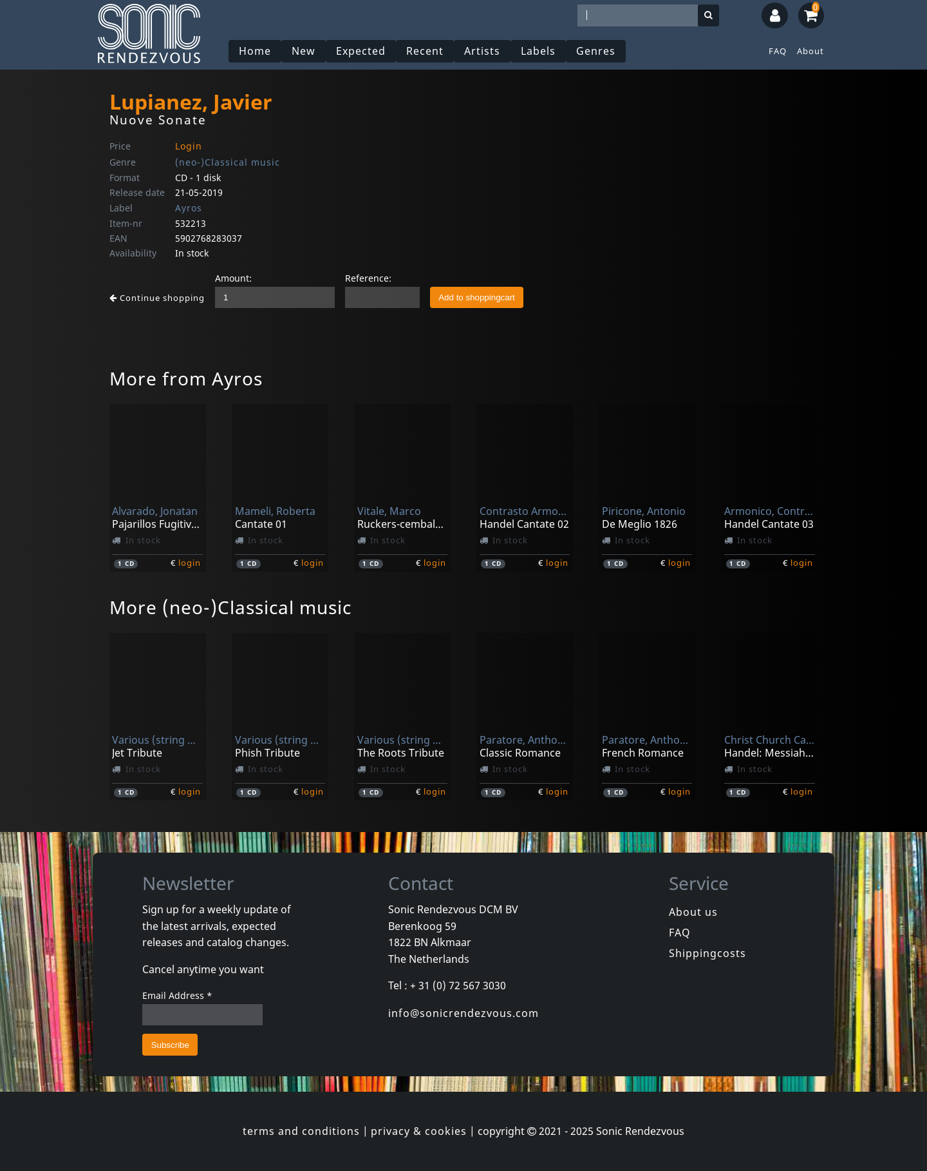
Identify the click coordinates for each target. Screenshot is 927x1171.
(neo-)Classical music (227, 162)
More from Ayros (186, 378)
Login (188, 146)
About (810, 51)
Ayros (188, 208)
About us (693, 912)
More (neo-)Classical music (230, 607)
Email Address (177, 995)
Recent (425, 51)
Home (255, 51)
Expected (361, 51)
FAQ (778, 51)
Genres (595, 51)
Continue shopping (157, 298)
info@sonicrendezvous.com (463, 1013)
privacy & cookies (419, 1131)
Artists (482, 51)
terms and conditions (301, 1131)
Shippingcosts (707, 953)
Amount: (233, 278)
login (189, 562)
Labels (538, 51)
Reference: (368, 278)
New (303, 51)
